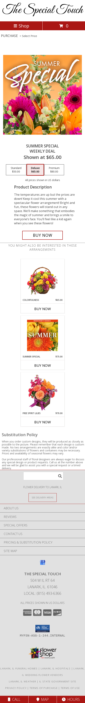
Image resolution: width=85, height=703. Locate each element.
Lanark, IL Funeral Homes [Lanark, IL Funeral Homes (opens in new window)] (18, 668)
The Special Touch (42, 10)
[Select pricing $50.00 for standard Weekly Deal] (16, 170)
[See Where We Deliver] (43, 497)
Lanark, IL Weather (22, 681)
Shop (21, 26)
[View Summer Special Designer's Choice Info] (42, 335)
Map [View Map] (42, 699)
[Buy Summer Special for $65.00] (42, 235)
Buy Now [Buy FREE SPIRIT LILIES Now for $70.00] (42, 422)
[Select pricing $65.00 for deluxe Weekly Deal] (35, 170)
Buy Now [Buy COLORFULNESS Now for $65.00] (42, 308)
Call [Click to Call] (14, 699)
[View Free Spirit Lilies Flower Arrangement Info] (42, 392)
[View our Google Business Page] (43, 564)
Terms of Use (70, 688)
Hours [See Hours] (71, 699)
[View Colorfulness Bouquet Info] (42, 279)
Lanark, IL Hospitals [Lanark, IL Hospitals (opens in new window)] (56, 668)
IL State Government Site (57, 681)
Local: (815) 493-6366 (42, 593)
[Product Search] (43, 476)
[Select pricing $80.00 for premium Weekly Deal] (54, 170)
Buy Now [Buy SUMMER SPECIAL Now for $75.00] (42, 365)
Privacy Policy (15, 688)
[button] (42, 628)
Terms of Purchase (44, 688)
